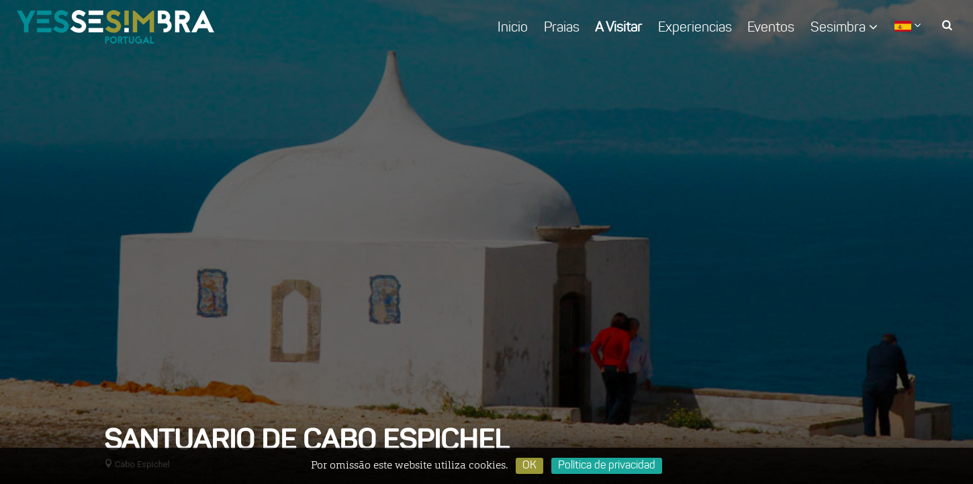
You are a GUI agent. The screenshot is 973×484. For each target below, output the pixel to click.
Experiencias (695, 28)
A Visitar (618, 28)
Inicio (513, 28)
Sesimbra (844, 27)
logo (115, 27)
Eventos (770, 28)
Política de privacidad (606, 465)
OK (529, 465)
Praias (562, 28)
